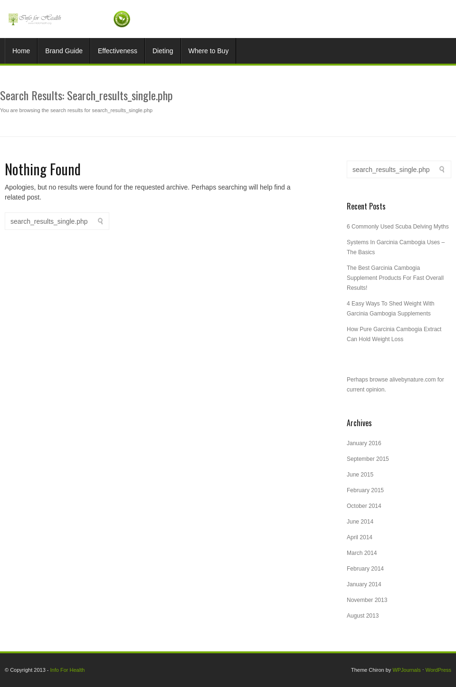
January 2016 (364, 443)
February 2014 (365, 568)
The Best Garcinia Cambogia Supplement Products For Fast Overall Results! (395, 278)
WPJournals (406, 670)
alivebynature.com (413, 379)
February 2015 (365, 490)
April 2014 (359, 537)
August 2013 (363, 615)
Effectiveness (117, 51)
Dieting (162, 51)
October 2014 (364, 506)
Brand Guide (64, 51)
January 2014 (364, 584)
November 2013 (367, 600)
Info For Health (67, 670)
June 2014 (360, 521)
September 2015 (368, 459)
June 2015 (360, 474)
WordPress (438, 670)
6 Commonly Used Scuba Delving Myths (398, 226)
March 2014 (362, 553)
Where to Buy (209, 51)
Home (21, 51)
